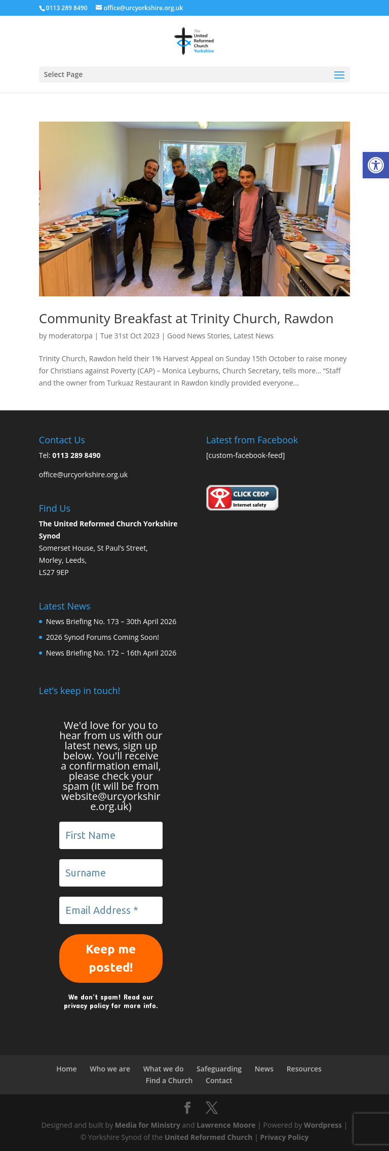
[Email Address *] (111, 910)
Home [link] (66, 1068)
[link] (376, 165)
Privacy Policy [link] (284, 1137)
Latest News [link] (254, 335)
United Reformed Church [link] (208, 1137)
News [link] (264, 1068)
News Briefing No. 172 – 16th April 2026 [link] (111, 653)
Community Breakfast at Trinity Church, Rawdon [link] (186, 318)
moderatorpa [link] (71, 335)
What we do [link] (163, 1068)
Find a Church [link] (168, 1080)
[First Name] (111, 835)
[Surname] (111, 873)
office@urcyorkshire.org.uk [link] (83, 474)
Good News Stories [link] (198, 335)
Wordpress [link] (323, 1125)
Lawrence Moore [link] (226, 1125)
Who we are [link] (110, 1068)
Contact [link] (219, 1080)
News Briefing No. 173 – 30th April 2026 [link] (111, 621)
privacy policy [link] (86, 1005)
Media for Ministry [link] (148, 1125)
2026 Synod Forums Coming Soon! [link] (102, 637)
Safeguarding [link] (219, 1068)
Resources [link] (304, 1068)
